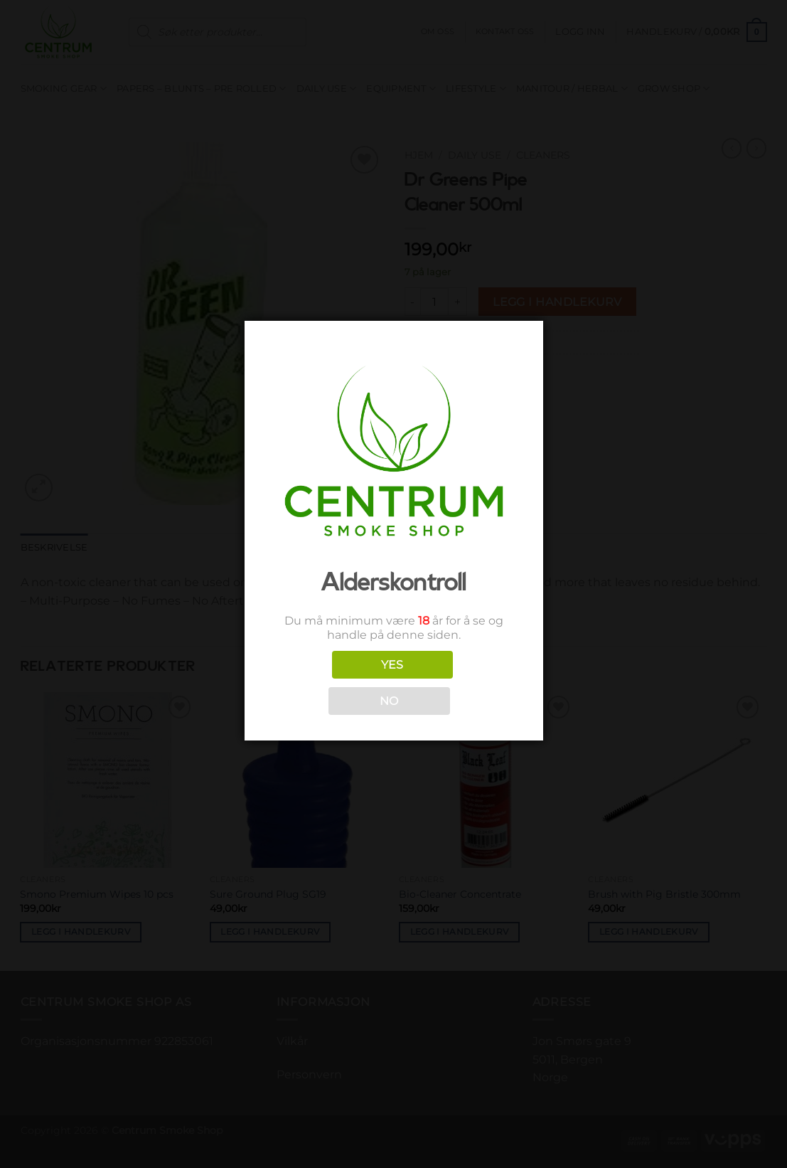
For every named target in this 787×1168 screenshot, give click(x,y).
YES (392, 664)
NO (389, 701)
